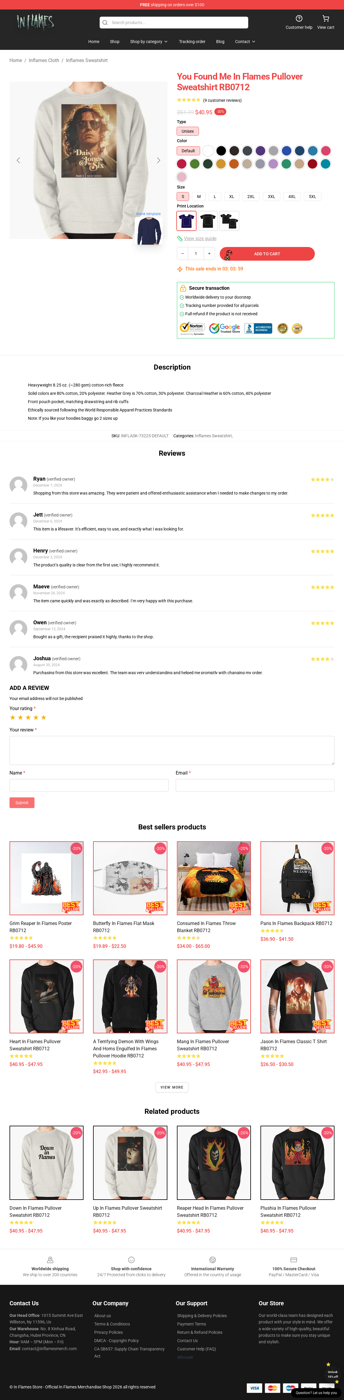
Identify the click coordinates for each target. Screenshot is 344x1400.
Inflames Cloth (44, 60)
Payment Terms (191, 1324)
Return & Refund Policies (199, 1332)
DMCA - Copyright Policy (116, 1340)
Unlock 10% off (333, 1374)
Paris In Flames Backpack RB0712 (296, 923)
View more (172, 1087)
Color (182, 140)
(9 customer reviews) (222, 100)
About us (102, 1315)
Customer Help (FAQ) (196, 1349)
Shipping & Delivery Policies (202, 1315)
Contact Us (187, 1340)
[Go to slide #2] (104, 262)
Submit (22, 802)
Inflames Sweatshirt (87, 60)
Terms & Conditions (112, 1324)
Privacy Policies (108, 1332)
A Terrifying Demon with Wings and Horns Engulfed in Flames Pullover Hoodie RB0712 (125, 1049)
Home (16, 60)
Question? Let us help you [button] (316, 1393)
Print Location (190, 206)
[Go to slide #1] (73, 262)
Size (181, 187)
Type (181, 121)
